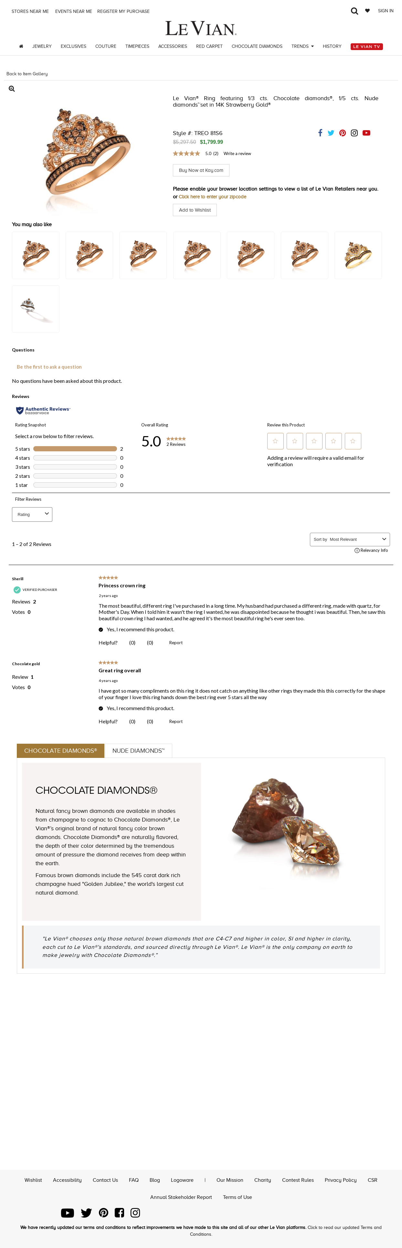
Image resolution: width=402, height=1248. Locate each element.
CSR (372, 1179)
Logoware (182, 1179)
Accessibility (67, 1179)
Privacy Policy (341, 1179)
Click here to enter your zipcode (215, 197)
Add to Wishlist (196, 210)
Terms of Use (237, 1197)
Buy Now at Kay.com (203, 170)
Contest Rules (298, 1179)
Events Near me (73, 11)
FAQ (134, 1179)
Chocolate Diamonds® (62, 751)
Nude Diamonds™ (142, 751)
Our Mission (230, 1179)
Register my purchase (124, 11)
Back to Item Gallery (27, 73)
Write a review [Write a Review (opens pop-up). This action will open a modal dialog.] (237, 153)
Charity (262, 1179)
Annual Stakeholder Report (181, 1197)
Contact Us (105, 1179)
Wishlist (33, 1179)
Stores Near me (29, 11)
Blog (155, 1179)
